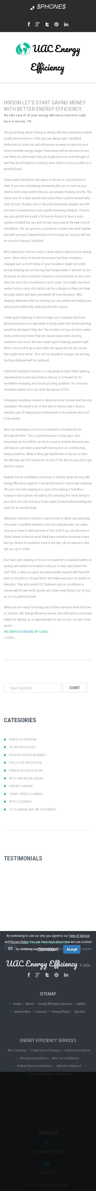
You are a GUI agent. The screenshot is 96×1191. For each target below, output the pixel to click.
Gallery (80, 1018)
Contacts (41, 1026)
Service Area (22, 1026)
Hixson (28, 657)
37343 (10, 663)
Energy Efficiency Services (55, 1018)
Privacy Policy (60, 1026)
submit (74, 697)
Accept (72, 949)
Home (17, 1018)
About (29, 1018)
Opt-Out (79, 1026)
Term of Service (79, 936)
